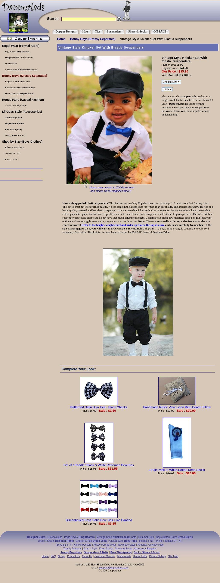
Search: (53, 19)
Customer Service (104, 556)
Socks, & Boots (147, 552)
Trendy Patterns (72, 548)
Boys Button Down (174, 537)
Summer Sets (146, 537)
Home (61, 39)
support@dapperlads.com (113, 567)
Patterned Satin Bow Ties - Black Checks (98, 405)
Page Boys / (79, 537)
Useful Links (140, 556)
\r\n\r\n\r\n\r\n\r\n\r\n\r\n (171, 82)
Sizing (61, 556)
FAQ (53, 556)
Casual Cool (123, 540)
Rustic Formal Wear (104, 544)
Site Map (173, 556)
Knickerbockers (82, 544)
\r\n (167, 89)
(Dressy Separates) (92, 39)
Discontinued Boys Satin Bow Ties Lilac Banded (98, 518)
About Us (87, 556)
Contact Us (73, 556)
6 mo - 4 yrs (90, 548)
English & (91, 540)
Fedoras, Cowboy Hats (150, 544)
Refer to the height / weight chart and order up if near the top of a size (123, 224)
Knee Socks (106, 548)
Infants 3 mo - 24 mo (150, 540)
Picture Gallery (157, 556)
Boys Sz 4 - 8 (64, 544)
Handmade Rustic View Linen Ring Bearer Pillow (177, 405)
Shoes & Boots (123, 548)
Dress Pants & (56, 540)
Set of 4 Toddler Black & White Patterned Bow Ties (99, 463)
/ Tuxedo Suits (44, 537)
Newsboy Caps (127, 544)
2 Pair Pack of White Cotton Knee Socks (177, 468)
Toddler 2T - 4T (173, 540)
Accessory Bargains (145, 548)
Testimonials (124, 556)
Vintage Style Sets (116, 537)
